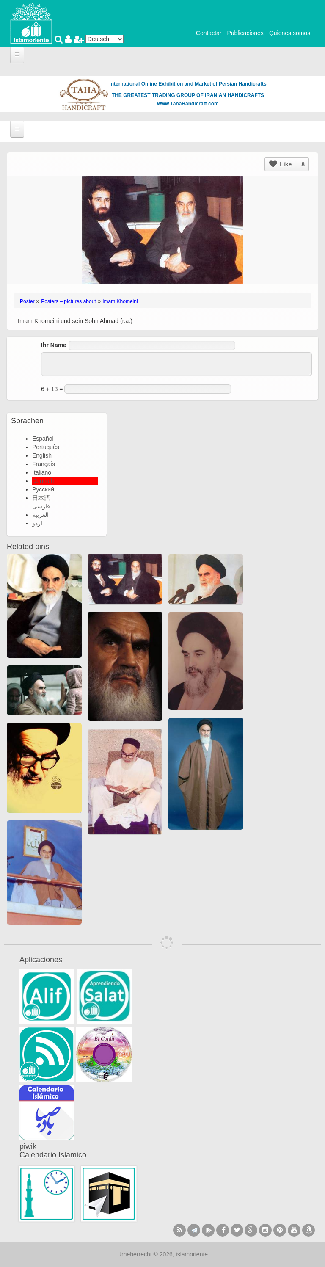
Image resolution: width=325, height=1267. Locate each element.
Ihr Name (53, 345)
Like (287, 164)
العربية (40, 514)
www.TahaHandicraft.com (187, 104)
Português (45, 447)
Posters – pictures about (68, 301)
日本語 (41, 497)
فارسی (41, 506)
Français (43, 464)
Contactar (209, 33)
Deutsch (43, 481)
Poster (27, 301)
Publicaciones (245, 33)
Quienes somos (289, 33)
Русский (43, 489)
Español (43, 438)
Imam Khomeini (120, 301)
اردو (37, 523)
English (42, 455)
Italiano (41, 472)
